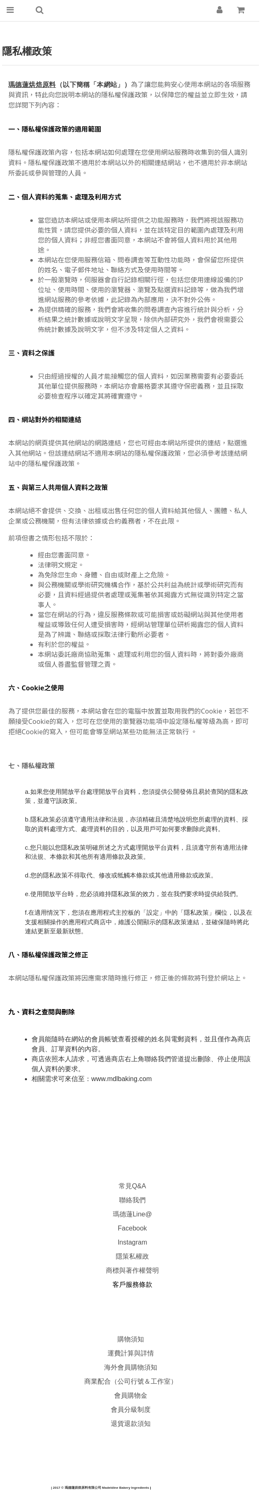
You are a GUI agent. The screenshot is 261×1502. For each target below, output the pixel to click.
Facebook (132, 1228)
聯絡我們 (132, 1200)
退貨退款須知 (131, 1423)
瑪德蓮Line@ (131, 1214)
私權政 (139, 1256)
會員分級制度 (131, 1409)
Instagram (132, 1242)
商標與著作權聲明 (132, 1270)
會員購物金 (130, 1395)
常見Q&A (132, 1186)
